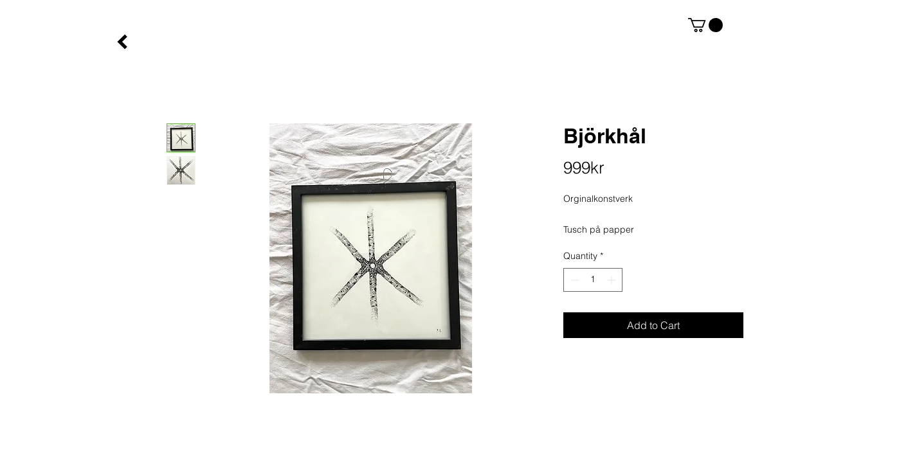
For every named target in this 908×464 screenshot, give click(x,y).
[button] (705, 25)
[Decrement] (573, 280)
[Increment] (612, 280)
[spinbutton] (592, 280)
